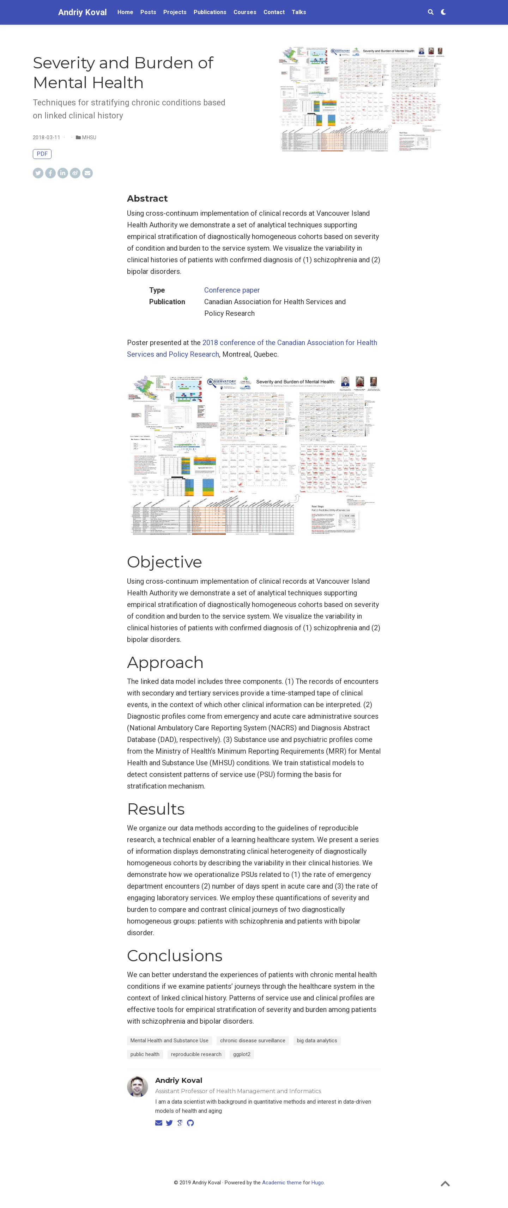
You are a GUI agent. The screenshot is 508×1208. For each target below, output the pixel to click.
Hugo (318, 1182)
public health (145, 1054)
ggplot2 (241, 1054)
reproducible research (196, 1054)
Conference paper (232, 290)
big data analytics (317, 1040)
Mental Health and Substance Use (169, 1040)
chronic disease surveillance (252, 1040)
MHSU (89, 137)
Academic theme (282, 1182)
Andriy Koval (82, 12)
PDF (42, 154)
